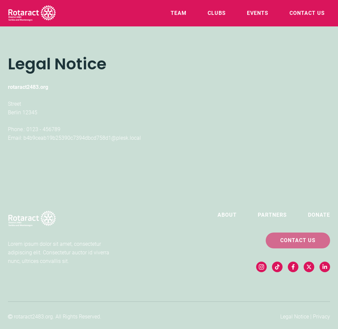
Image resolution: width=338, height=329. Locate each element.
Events (257, 13)
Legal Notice (294, 316)
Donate (319, 215)
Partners (272, 215)
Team (178, 13)
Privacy (321, 316)
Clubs (217, 13)
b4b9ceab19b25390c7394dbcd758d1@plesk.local (82, 138)
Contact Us (307, 13)
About (227, 215)
